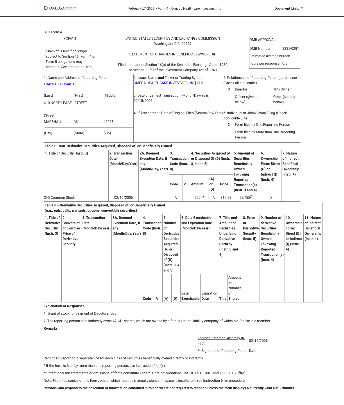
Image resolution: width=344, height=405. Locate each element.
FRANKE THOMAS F (59, 84)
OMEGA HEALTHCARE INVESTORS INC (164, 83)
